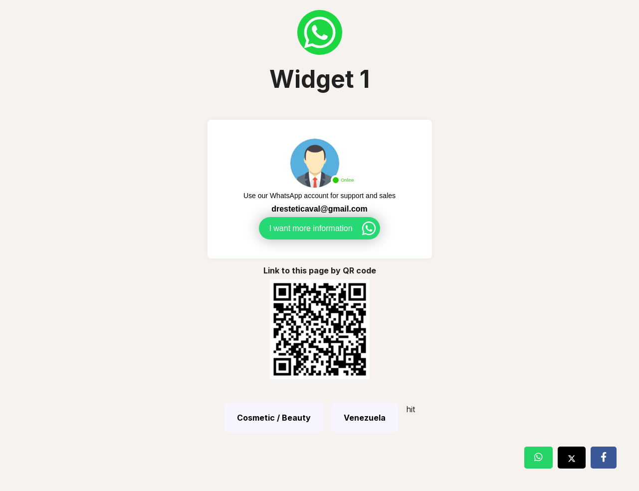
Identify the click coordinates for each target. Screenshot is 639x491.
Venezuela (365, 418)
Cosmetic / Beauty (274, 418)
